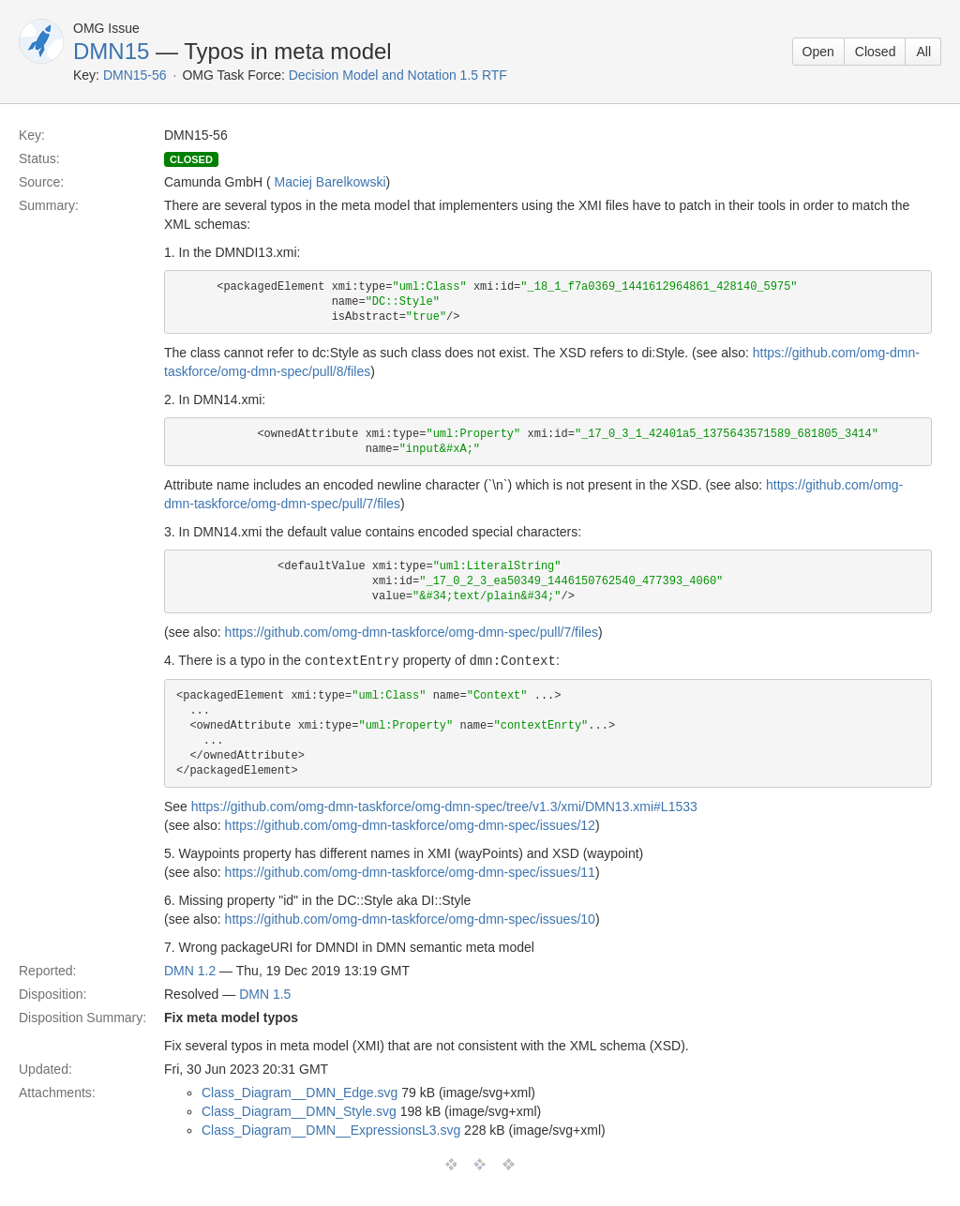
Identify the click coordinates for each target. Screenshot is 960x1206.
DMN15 (111, 51)
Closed (875, 51)
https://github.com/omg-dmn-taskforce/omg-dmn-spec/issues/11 (410, 871)
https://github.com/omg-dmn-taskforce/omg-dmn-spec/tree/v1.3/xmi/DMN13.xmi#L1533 (444, 805)
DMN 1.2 (190, 969)
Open (818, 51)
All (923, 51)
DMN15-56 (135, 75)
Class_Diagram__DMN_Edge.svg (300, 1091)
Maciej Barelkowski (329, 181)
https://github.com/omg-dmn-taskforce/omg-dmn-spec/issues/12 (410, 824)
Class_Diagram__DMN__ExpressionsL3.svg (331, 1129)
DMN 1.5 (265, 993)
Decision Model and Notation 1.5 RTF (398, 75)
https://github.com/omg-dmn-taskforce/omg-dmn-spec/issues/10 (410, 918)
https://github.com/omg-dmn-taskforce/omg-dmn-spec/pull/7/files (411, 632)
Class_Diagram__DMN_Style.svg (299, 1110)
